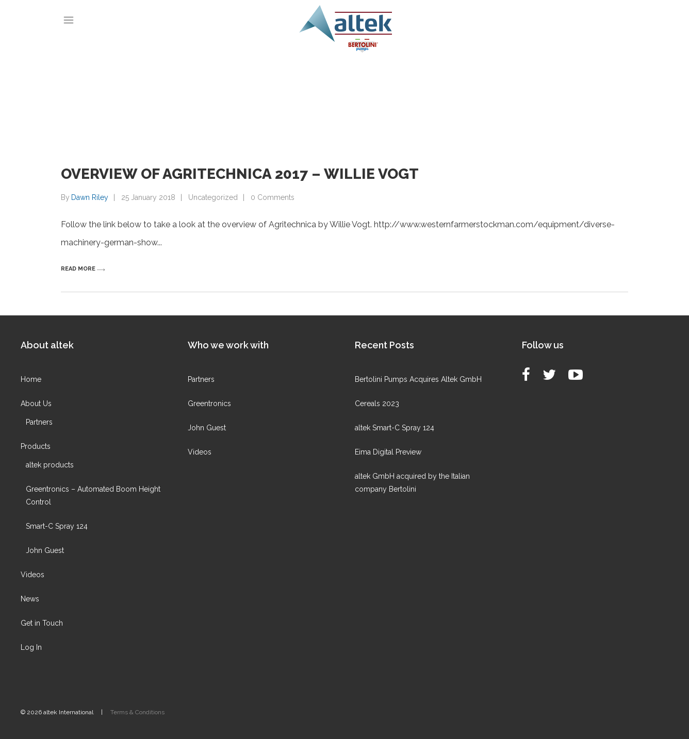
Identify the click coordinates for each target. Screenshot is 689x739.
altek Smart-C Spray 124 (394, 428)
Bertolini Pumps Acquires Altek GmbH (418, 379)
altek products (50, 465)
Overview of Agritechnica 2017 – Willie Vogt (240, 173)
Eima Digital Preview (388, 452)
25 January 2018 (148, 197)
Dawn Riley (89, 197)
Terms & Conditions (137, 712)
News (30, 599)
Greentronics (209, 403)
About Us (36, 403)
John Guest (45, 550)
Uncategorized (213, 197)
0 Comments (272, 197)
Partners (39, 422)
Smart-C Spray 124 (57, 526)
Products (36, 446)
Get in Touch (42, 623)
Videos (32, 574)
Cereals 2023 (377, 403)
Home (31, 379)
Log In (31, 647)
